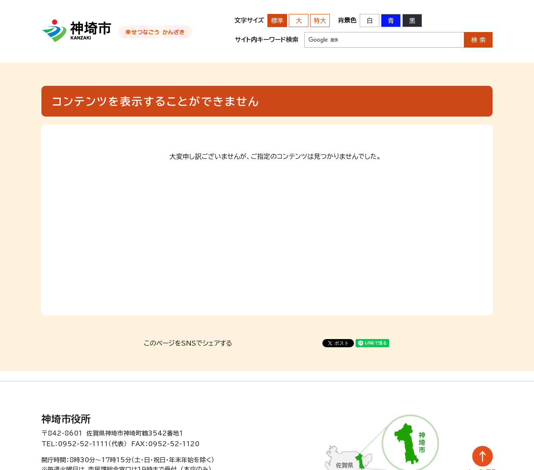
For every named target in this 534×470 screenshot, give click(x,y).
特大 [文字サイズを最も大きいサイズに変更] (320, 21)
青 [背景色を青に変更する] (391, 21)
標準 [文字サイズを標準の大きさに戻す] (277, 21)
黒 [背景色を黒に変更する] (412, 21)
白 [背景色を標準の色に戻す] (370, 21)
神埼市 (76, 30)
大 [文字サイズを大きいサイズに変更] (299, 21)
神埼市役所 (66, 419)
